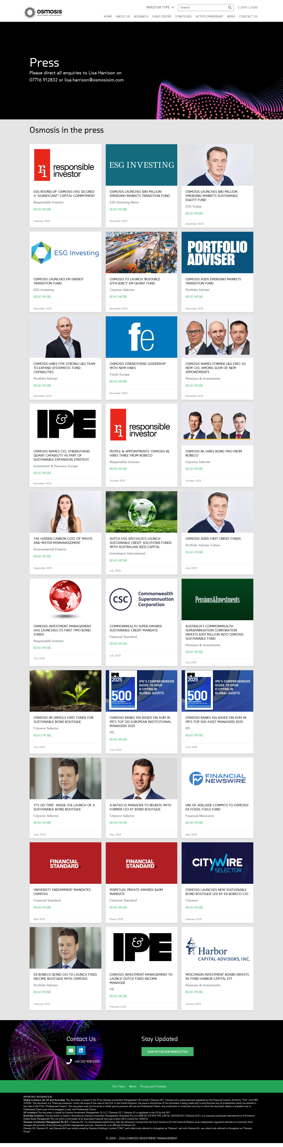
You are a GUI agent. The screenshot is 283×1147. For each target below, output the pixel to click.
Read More (42, 209)
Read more (118, 823)
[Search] (230, 7)
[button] (160, 7)
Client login (247, 7)
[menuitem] (120, 1086)
